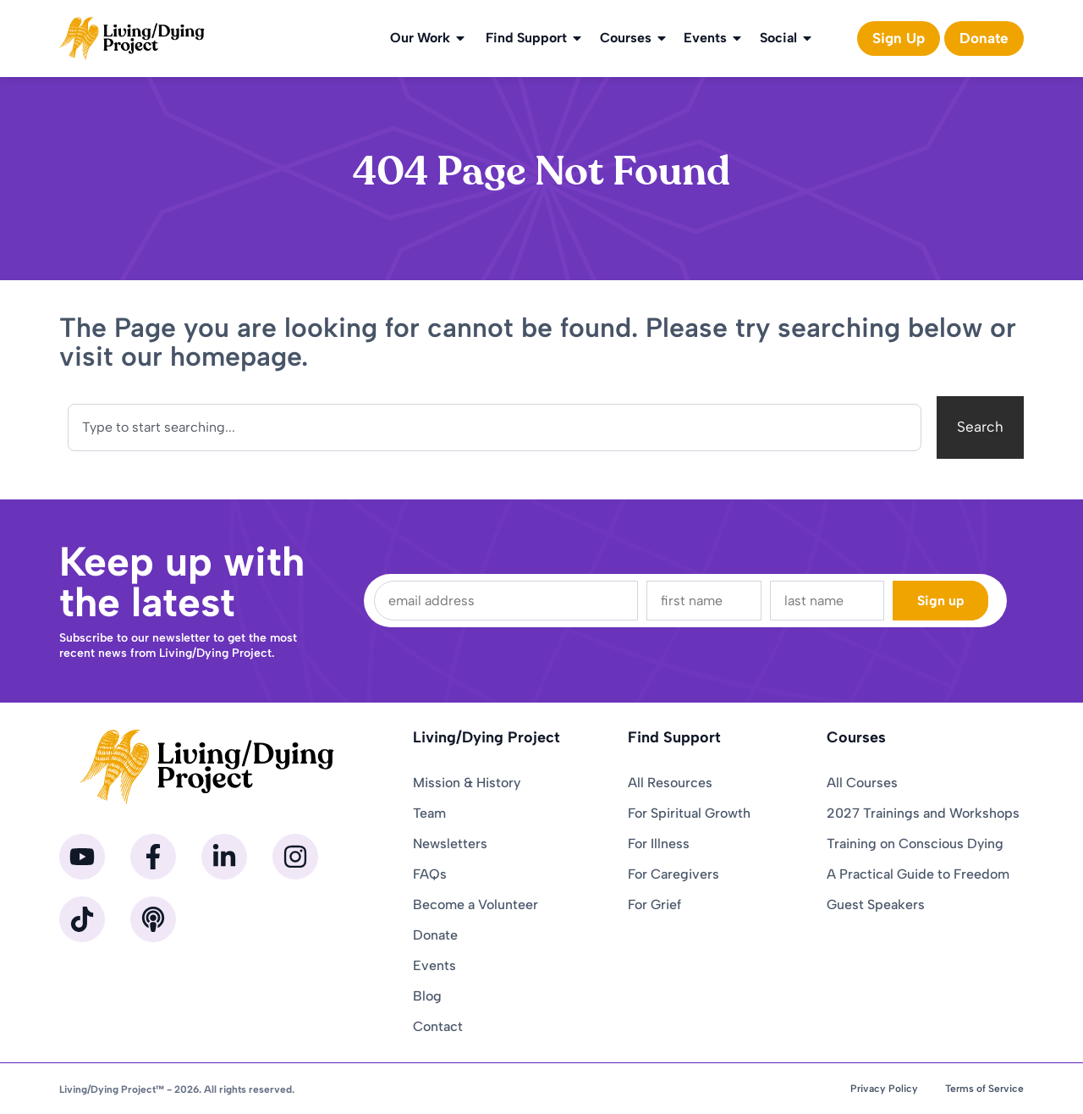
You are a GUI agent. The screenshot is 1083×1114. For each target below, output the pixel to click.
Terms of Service (984, 1089)
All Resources (670, 783)
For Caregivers (673, 874)
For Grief (654, 904)
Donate (435, 935)
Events (714, 38)
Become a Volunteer (475, 904)
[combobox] (494, 427)
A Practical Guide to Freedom (918, 874)
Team (429, 813)
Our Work (428, 38)
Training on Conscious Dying (915, 844)
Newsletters (450, 844)
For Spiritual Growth (689, 813)
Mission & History (466, 783)
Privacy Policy (884, 1089)
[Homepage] (132, 38)
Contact (438, 1026)
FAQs (430, 874)
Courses (634, 38)
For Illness (659, 844)
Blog (427, 996)
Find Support (535, 38)
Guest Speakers (876, 904)
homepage (235, 356)
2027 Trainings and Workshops (923, 813)
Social (787, 38)
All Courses (862, 783)
